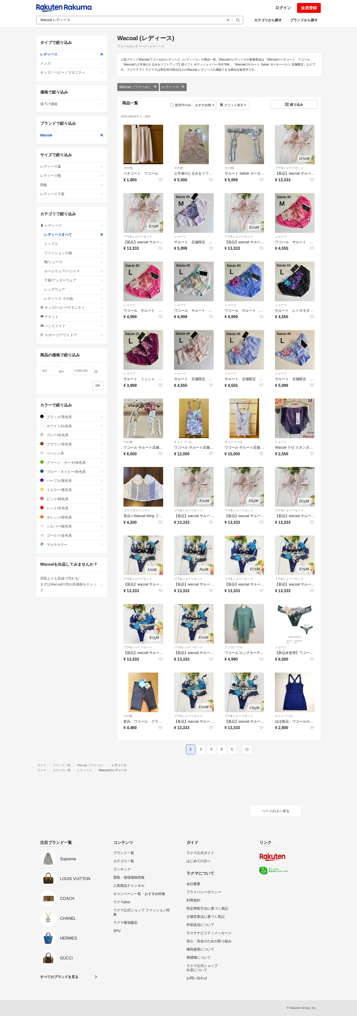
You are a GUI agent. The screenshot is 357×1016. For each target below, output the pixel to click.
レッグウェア (73, 289)
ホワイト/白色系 (71, 426)
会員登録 (309, 8)
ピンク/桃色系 (71, 499)
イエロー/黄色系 (71, 490)
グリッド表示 (233, 105)
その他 (127, 168)
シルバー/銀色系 (71, 526)
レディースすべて (73, 235)
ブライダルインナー (136, 510)
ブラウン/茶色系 (71, 444)
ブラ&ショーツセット (289, 168)
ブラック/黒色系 (71, 417)
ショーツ (180, 236)
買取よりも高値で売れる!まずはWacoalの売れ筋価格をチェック (71, 584)
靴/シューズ (73, 262)
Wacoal (71, 135)
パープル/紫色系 (71, 480)
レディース (173, 87)
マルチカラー (71, 544)
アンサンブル (233, 647)
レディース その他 (73, 299)
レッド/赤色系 (71, 508)
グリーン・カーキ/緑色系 (71, 462)
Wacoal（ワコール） (138, 87)
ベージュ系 (71, 453)
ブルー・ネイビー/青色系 (71, 471)
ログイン (283, 8)
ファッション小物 (73, 253)
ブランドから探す (304, 20)
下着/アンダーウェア (73, 280)
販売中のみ (180, 105)
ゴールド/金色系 (71, 535)
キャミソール (183, 442)
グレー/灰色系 (71, 435)
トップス (73, 244)
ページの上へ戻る (276, 811)
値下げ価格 (71, 104)
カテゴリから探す (268, 20)
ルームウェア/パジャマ (73, 271)
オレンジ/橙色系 (71, 517)
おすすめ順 (204, 105)
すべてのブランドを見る (59, 977)
